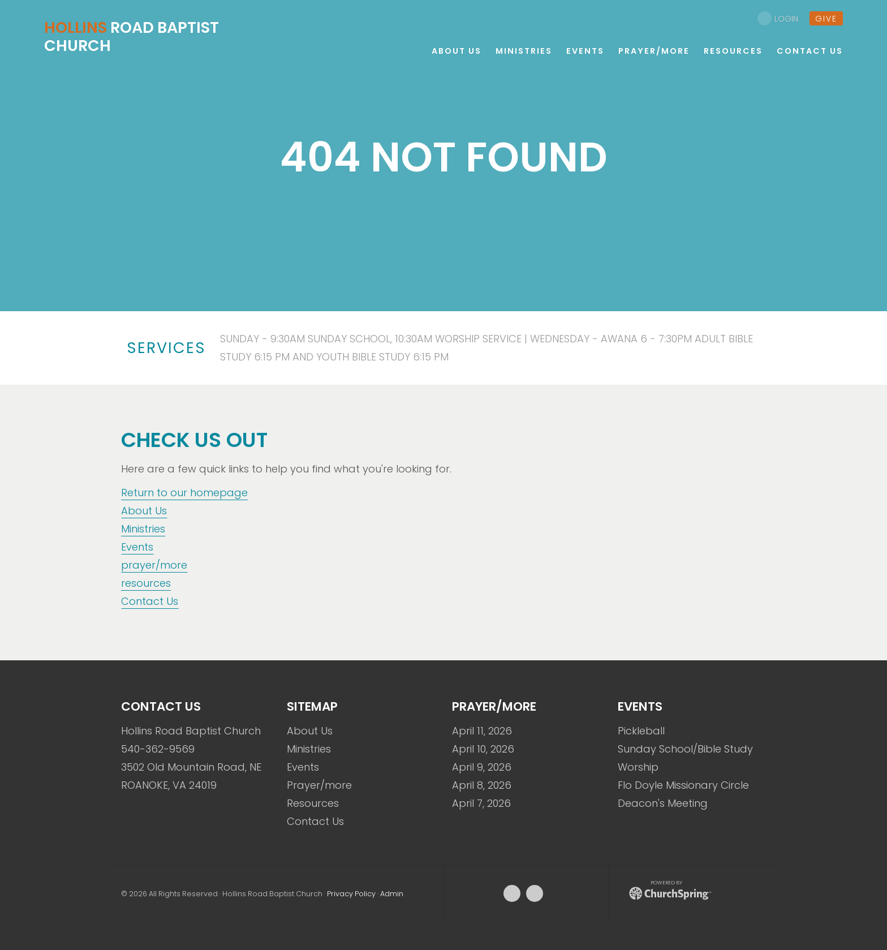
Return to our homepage (184, 492)
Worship (638, 767)
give (826, 18)
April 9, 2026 (481, 767)
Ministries (143, 529)
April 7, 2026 (481, 803)
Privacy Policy (351, 894)
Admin (391, 894)
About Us (144, 511)
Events (137, 547)
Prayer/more (319, 785)
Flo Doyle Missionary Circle (683, 785)
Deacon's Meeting (663, 803)
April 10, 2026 (483, 749)
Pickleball (641, 731)
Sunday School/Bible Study (685, 749)
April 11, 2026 (482, 731)
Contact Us (149, 601)
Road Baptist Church (131, 36)
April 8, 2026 (481, 785)
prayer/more (154, 565)
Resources (313, 803)
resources (146, 583)
